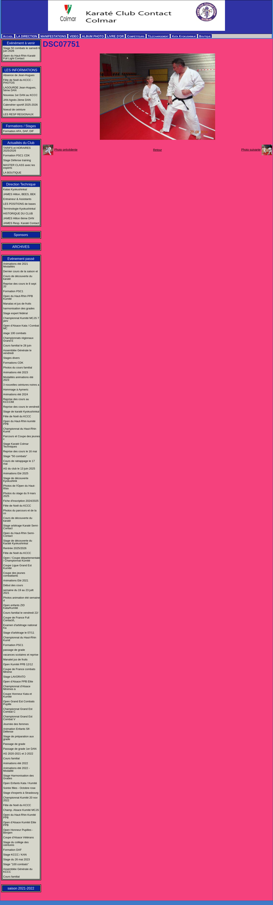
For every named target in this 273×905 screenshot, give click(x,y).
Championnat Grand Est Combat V (17, 718)
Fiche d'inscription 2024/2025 (21, 500)
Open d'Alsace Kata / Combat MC (21, 327)
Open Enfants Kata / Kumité (20, 783)
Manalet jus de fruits (15, 659)
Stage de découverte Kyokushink (15, 479)
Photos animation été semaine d (21, 599)
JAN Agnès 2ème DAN (17, 99)
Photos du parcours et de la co (19, 512)
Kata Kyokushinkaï (184, 36)
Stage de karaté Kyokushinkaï (21, 411)
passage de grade (14, 649)
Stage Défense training (17, 160)
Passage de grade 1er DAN (19, 748)
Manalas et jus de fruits (17, 303)
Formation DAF (12, 849)
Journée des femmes (16, 724)
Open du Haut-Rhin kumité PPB (19, 422)
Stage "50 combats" (15, 456)
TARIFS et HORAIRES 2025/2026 (17, 149)
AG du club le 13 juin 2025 (19, 468)
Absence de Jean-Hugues (19, 75)
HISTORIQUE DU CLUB (18, 213)
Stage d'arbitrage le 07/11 (18, 632)
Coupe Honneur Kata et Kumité (17, 695)
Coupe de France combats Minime (19, 670)
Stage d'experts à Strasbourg (20, 792)
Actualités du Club (20, 143)
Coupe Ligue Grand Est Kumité (17, 567)
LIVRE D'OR (115, 36)
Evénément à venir (21, 43)
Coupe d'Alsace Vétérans (18, 837)
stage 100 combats (14, 333)
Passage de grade (14, 744)
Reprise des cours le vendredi (21, 406)
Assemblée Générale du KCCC (17, 870)
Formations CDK (13, 362)
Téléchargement (158, 36)
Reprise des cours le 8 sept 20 (19, 285)
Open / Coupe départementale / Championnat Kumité (21, 559)
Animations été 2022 (15, 763)
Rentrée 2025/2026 (14, 548)
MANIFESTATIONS (53, 36)
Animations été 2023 (15, 372)
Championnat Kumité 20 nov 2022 (20, 799)
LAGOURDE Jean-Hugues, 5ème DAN (19, 89)
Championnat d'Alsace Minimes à (16, 688)
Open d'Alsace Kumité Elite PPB (19, 824)
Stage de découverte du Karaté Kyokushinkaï (17, 542)
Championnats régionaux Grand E (18, 339)
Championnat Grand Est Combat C (17, 710)
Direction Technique (20, 184)
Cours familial (11, 758)
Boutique (205, 36)
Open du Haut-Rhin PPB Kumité (18, 297)
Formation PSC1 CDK (16, 155)
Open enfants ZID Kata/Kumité (14, 606)
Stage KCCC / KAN (15, 854)
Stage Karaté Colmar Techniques (16, 445)
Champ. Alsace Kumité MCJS (21, 810)
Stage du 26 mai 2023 (16, 859)
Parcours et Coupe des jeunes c (21, 438)
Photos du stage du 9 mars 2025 (19, 495)
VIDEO (74, 36)
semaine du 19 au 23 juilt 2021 (18, 591)
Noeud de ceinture (14, 109)
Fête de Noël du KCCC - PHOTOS (18, 81)
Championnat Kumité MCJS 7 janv (21, 319)
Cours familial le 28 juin (17, 345)
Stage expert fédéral (15, 313)
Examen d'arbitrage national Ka (20, 626)
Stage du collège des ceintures (16, 844)
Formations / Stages (21, 126)
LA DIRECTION (26, 36)
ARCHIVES (21, 247)
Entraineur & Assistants (17, 199)
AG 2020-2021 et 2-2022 (18, 753)
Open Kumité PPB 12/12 (18, 664)
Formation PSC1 (13, 291)
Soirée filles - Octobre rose (19, 788)
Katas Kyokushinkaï (15, 189)
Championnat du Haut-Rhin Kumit (19, 430)
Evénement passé (20, 259)
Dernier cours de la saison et (20, 271)
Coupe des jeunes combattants (14, 574)
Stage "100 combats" (16, 864)
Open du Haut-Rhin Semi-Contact (19, 534)
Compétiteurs (135, 36)
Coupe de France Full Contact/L (16, 619)
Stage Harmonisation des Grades (18, 777)
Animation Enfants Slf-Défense (16, 730)
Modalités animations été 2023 (18, 378)
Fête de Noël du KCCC (17, 416)
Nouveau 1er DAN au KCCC (20, 95)
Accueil (8, 36)
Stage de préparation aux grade (18, 738)
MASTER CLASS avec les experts (19, 166)
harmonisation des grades (19, 308)
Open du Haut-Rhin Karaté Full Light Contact (19, 57)
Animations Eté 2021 (15, 580)
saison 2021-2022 (21, 888)
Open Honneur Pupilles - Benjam (18, 831)
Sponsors (21, 235)
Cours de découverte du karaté (17, 277)
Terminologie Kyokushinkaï (19, 208)
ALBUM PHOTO (93, 36)
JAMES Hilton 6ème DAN (18, 218)
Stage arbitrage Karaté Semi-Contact (20, 527)
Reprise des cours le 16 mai (20, 451)
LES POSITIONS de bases (19, 203)
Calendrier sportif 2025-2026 (20, 104)
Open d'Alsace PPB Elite (18, 681)
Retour (157, 150)
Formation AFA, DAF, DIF (18, 131)
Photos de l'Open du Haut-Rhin (19, 487)
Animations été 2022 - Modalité (16, 769)
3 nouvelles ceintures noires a (21, 384)
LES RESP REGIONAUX (18, 114)
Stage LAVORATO (14, 676)
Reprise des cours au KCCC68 (16, 400)
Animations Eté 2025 (15, 473)
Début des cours (13, 585)
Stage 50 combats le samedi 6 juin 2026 (21, 49)
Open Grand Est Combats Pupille (19, 703)
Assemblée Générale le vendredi (17, 352)
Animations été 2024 (15, 394)
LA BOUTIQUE (12, 172)
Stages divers (11, 357)
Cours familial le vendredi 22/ (20, 612)
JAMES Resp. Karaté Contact (21, 223)
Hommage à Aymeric (15, 389)
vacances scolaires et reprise (20, 654)
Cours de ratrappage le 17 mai (19, 462)
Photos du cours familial (17, 367)
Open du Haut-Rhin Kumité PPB (19, 816)
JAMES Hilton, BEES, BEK (19, 194)
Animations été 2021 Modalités (15, 265)
